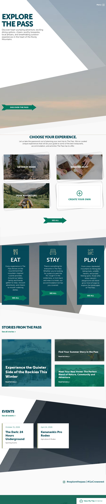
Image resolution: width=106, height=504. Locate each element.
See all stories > (9, 332)
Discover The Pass (19, 107)
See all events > (9, 416)
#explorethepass (76, 481)
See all (55, 220)
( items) (93, 501)
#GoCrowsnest (95, 481)
